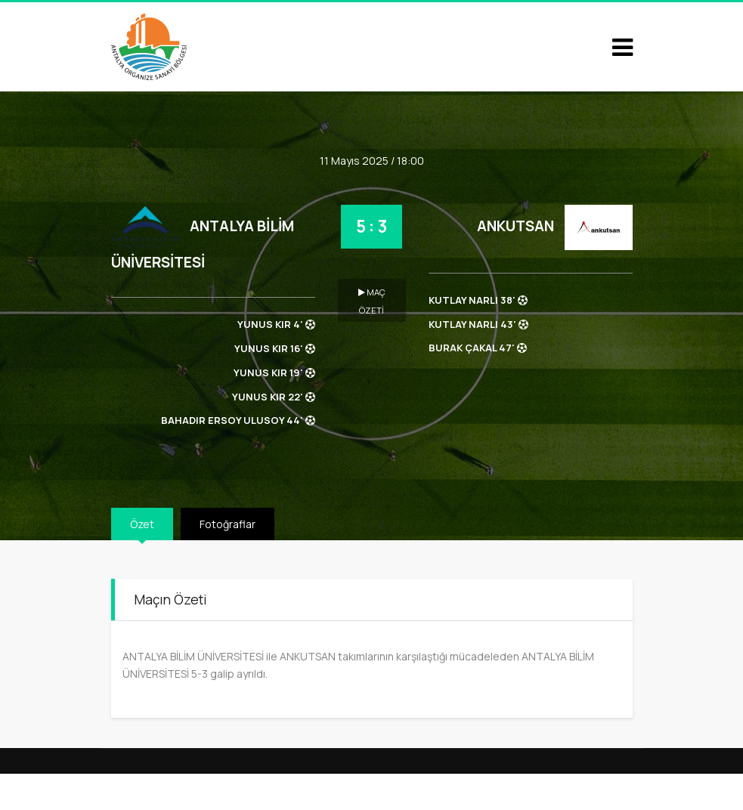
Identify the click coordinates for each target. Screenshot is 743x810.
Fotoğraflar (227, 524)
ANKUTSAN (515, 226)
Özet (142, 524)
